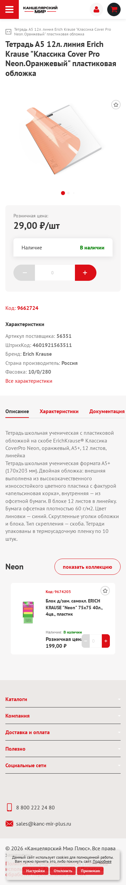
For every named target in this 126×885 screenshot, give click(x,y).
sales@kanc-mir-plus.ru (38, 824)
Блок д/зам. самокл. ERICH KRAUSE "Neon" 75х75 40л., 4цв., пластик (74, 607)
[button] (63, 193)
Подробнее (102, 861)
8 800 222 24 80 (30, 807)
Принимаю (90, 870)
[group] (63, 137)
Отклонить (63, 870)
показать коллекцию (87, 566)
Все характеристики (28, 380)
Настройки (35, 870)
